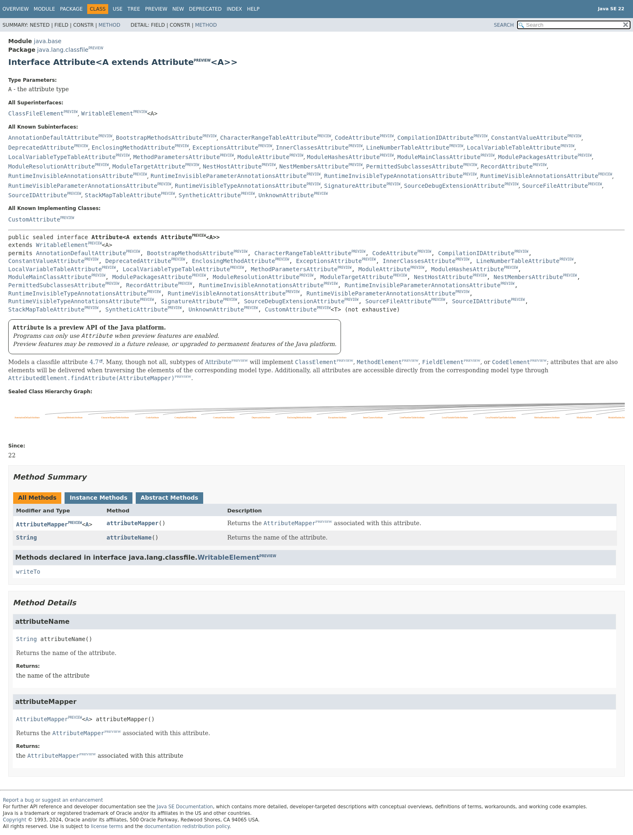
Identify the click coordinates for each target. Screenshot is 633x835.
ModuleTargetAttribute (148, 166)
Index (234, 9)
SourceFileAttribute (555, 185)
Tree (134, 9)
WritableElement (107, 113)
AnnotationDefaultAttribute (53, 137)
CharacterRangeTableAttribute (268, 137)
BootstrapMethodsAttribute (159, 137)
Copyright (14, 820)
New (178, 9)
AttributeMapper (42, 524)
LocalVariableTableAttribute (514, 147)
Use (118, 9)
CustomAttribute (34, 219)
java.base (47, 41)
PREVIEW (95, 48)
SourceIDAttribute (37, 195)
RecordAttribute (507, 166)
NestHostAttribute (232, 166)
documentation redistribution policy (186, 826)
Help (253, 9)
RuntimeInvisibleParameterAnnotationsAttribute (228, 176)
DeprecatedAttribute (41, 147)
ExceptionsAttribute (225, 147)
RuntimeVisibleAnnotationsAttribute (539, 176)
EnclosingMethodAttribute (133, 147)
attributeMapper (132, 523)
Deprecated (205, 9)
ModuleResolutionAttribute (51, 166)
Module (44, 9)
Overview (15, 9)
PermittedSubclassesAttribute (414, 166)
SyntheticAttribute (210, 195)
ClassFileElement (36, 113)
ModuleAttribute (263, 157)
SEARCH (504, 25)
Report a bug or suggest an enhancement (53, 800)
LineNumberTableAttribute (407, 147)
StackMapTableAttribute (123, 195)
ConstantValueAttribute (529, 137)
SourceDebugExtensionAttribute (454, 185)
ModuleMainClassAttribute (438, 157)
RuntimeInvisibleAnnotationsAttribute (70, 176)
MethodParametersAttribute (176, 157)
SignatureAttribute (355, 185)
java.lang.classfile (62, 49)
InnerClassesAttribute (312, 147)
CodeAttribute (357, 137)
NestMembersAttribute (314, 166)
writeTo (28, 571)
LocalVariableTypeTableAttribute (62, 157)
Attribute (218, 362)
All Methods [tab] (37, 497)
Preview (156, 9)
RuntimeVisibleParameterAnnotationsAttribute (82, 185)
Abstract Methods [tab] (169, 497)
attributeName (129, 537)
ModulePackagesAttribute (538, 157)
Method (110, 25)
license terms (107, 826)
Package (71, 9)
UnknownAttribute (286, 195)
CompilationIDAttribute (435, 137)
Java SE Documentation (185, 807)
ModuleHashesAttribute (343, 157)
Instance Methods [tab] (98, 497)
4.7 (94, 362)
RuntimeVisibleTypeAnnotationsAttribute (240, 185)
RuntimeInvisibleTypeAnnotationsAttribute (393, 176)
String (26, 537)
